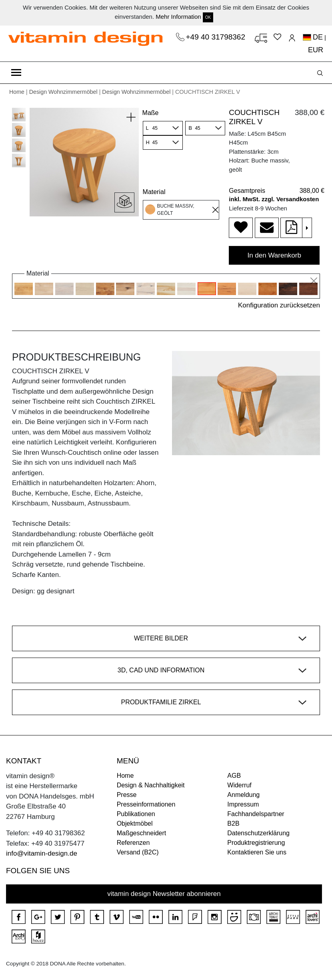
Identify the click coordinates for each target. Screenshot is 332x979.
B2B (233, 823)
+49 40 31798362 (217, 37)
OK (208, 17)
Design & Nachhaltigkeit (151, 785)
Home (16, 92)
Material (154, 191)
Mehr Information (178, 16)
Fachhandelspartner (255, 814)
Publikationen (136, 814)
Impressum (243, 804)
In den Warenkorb (274, 255)
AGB (234, 775)
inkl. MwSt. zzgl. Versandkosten (274, 199)
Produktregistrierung (256, 842)
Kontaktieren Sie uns (256, 852)
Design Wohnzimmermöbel (63, 92)
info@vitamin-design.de (41, 853)
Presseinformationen (146, 804)
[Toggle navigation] (16, 73)
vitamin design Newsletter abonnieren (164, 894)
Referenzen (133, 842)
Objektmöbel (135, 823)
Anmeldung (243, 794)
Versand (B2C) (138, 852)
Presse (127, 794)
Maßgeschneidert (141, 833)
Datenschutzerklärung (258, 833)
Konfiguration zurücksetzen (279, 305)
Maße (150, 112)
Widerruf (239, 785)
